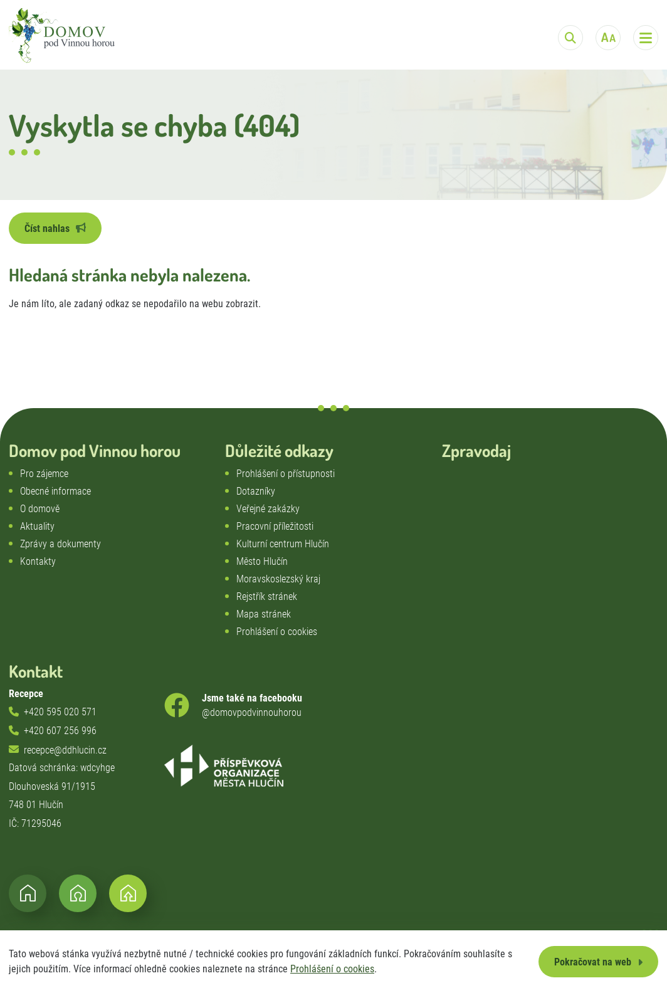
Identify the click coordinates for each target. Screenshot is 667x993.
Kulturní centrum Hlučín (282, 544)
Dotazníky (255, 491)
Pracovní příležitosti (274, 526)
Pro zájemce (44, 474)
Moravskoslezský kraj (278, 579)
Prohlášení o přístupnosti (285, 474)
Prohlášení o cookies (332, 969)
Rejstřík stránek (266, 596)
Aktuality (37, 526)
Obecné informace (55, 491)
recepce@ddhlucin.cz (65, 750)
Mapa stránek (263, 614)
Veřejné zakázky (268, 509)
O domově (40, 509)
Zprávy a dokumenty (60, 544)
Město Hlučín (262, 561)
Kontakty (38, 561)
